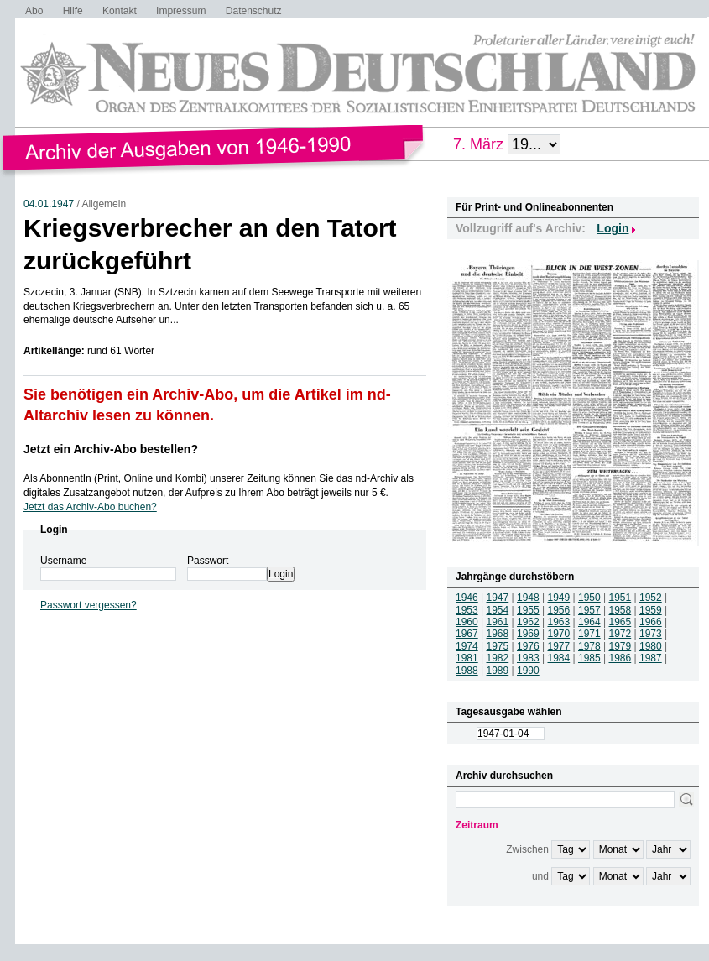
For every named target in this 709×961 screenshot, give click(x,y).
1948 (528, 597)
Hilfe (73, 11)
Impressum (181, 11)
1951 (620, 597)
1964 (589, 622)
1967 (467, 634)
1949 (559, 597)
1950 (589, 597)
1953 (467, 610)
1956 (559, 610)
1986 (620, 658)
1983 (528, 658)
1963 (559, 622)
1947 (498, 597)
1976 (528, 646)
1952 (650, 597)
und (540, 876)
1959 (650, 610)
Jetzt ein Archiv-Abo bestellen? (110, 449)
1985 (589, 658)
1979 (620, 646)
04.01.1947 (48, 204)
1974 (467, 646)
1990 (528, 670)
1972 (620, 634)
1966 (650, 622)
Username (63, 561)
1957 (589, 610)
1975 (498, 646)
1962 (528, 622)
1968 (498, 634)
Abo (34, 11)
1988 (467, 670)
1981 (467, 658)
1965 (620, 622)
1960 (467, 622)
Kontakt (119, 11)
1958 (620, 610)
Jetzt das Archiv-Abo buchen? (90, 507)
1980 (650, 646)
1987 (650, 658)
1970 (559, 634)
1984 (559, 658)
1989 (498, 670)
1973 (650, 634)
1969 (528, 634)
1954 (498, 610)
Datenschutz (254, 11)
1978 (589, 646)
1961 (498, 622)
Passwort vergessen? (88, 605)
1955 (528, 610)
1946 (467, 597)
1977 (559, 646)
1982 (498, 658)
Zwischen (527, 849)
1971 (589, 634)
